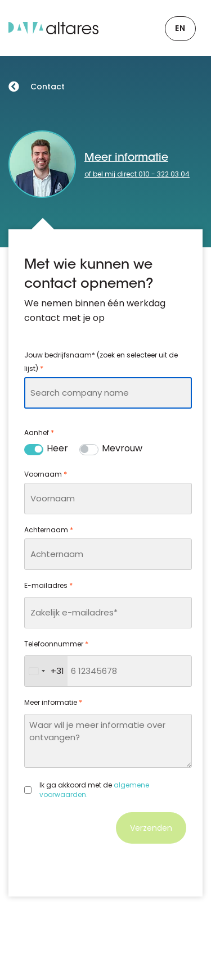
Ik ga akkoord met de (94, 790)
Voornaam (45, 474)
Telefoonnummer (56, 644)
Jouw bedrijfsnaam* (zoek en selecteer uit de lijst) (101, 362)
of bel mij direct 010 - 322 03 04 (137, 174)
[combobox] (108, 393)
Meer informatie (126, 158)
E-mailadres (48, 585)
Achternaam (48, 530)
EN (180, 28)
